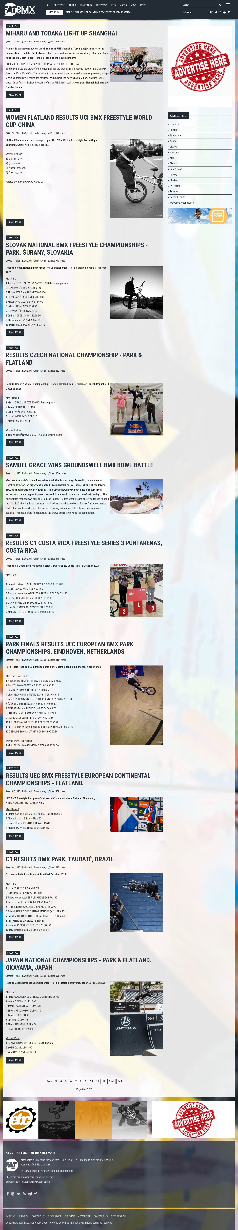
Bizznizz (174, 163)
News (133, 5)
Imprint (11, 1216)
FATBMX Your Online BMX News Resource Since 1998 (23, 8)
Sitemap (70, 1216)
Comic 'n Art (176, 169)
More (143, 5)
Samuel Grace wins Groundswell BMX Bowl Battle (79, 465)
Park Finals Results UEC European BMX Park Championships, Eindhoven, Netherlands (69, 647)
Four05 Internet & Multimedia (77, 1222)
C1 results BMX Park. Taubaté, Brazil (60, 859)
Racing (72, 5)
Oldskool (174, 180)
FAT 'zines (175, 185)
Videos (123, 5)
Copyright (38, 1216)
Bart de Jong (40, 41)
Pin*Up (173, 174)
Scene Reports (177, 197)
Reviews (174, 191)
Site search (118, 1216)
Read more (14, 94)
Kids (113, 5)
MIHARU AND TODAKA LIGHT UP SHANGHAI (61, 33)
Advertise (84, 1216)
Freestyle (59, 5)
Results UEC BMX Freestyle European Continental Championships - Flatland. (78, 779)
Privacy (23, 1216)
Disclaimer (54, 1216)
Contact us (101, 1216)
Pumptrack (86, 5)
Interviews (101, 5)
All (48, 5)
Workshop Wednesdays (182, 202)
